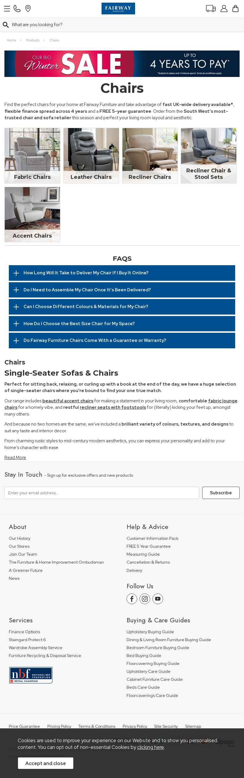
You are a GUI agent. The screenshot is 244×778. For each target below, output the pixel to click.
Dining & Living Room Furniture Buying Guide (169, 624)
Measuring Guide (143, 538)
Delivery (134, 554)
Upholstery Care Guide (148, 655)
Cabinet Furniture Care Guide (155, 663)
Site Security (166, 710)
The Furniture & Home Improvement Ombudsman (56, 546)
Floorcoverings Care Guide (152, 680)
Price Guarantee (24, 710)
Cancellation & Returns (148, 546)
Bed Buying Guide (144, 640)
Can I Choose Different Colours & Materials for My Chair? (86, 291)
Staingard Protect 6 (27, 624)
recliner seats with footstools (113, 392)
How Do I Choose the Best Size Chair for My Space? (79, 308)
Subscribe (221, 477)
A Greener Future (26, 554)
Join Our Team (23, 538)
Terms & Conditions (96, 710)
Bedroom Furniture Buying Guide (158, 632)
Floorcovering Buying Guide (153, 648)
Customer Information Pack (152, 522)
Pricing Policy (59, 710)
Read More (15, 442)
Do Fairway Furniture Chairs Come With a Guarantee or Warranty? (95, 325)
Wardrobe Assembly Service (35, 632)
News (14, 562)
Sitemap (193, 710)
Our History (19, 522)
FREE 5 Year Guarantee (149, 530)
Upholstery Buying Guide (150, 616)
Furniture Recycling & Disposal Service (45, 640)
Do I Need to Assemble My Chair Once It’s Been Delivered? (87, 274)
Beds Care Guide (143, 671)
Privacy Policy (135, 710)
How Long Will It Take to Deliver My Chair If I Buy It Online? (86, 257)
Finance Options (24, 616)
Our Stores (19, 530)
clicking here (150, 747)
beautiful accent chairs (67, 385)
